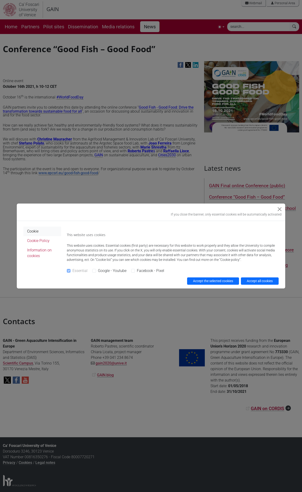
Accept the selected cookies (213, 281)
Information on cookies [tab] (39, 253)
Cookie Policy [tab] (38, 240)
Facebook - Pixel (150, 270)
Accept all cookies (260, 281)
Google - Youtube (112, 270)
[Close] (279, 209)
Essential (80, 270)
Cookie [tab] (32, 231)
